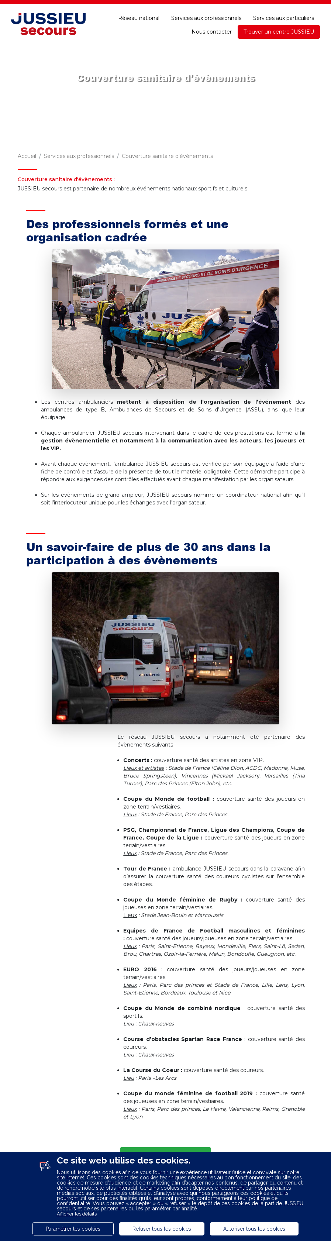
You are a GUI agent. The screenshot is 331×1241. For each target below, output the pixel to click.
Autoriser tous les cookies (254, 1229)
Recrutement (108, 6)
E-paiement (208, 6)
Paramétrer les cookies (73, 1229)
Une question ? (255, 6)
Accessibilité (303, 6)
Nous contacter (212, 31)
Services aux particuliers (283, 18)
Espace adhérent (160, 6)
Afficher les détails (77, 1213)
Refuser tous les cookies (161, 1229)
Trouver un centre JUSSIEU (279, 31)
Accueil (27, 156)
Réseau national (138, 18)
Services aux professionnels (206, 18)
